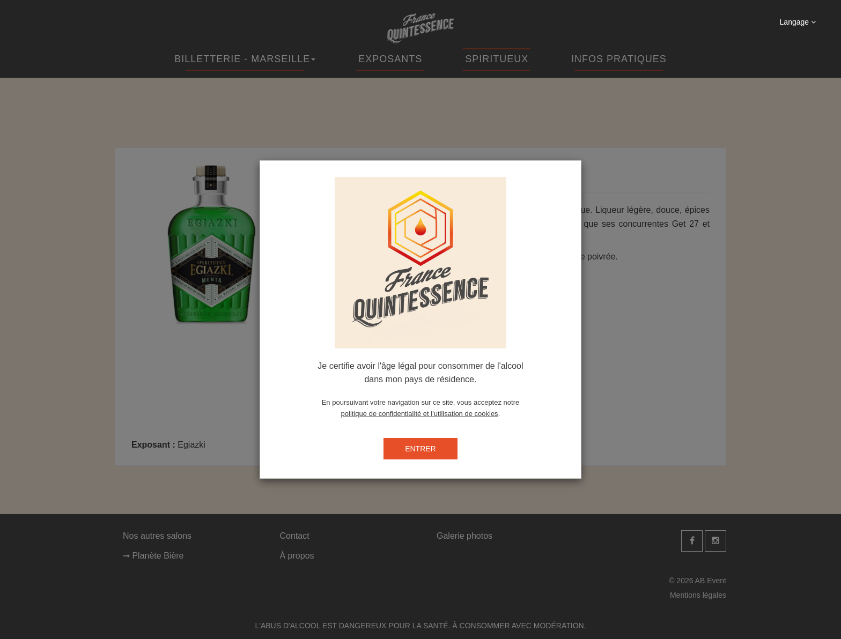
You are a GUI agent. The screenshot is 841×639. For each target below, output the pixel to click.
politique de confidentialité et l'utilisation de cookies (419, 414)
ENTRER (420, 448)
